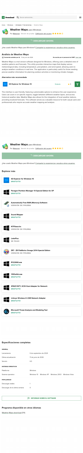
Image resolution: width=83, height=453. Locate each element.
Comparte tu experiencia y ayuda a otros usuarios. (55, 47)
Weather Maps (25, 29)
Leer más (78, 57)
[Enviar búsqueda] (18, 17)
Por (15, 34)
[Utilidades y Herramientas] (23, 25)
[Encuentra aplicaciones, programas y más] (46, 17)
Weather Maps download (11, 413)
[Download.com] (8, 17)
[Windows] (10, 25)
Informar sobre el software (41, 398)
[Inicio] (3, 25)
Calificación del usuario (49, 33)
